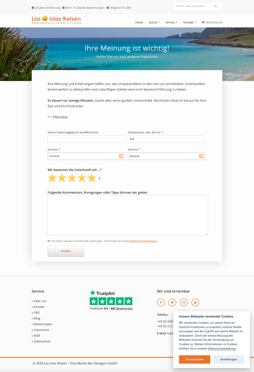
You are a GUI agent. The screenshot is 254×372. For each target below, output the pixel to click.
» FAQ (36, 316)
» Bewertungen (42, 327)
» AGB (36, 339)
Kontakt (189, 22)
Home (139, 22)
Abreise (134, 153)
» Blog (36, 322)
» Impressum (40, 333)
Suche (154, 22)
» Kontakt (38, 310)
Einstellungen (228, 359)
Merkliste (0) (214, 22)
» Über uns (39, 304)
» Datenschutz (41, 345)
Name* (73, 136)
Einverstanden (194, 359)
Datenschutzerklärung (143, 244)
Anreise (54, 153)
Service (171, 22)
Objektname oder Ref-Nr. (145, 136)
